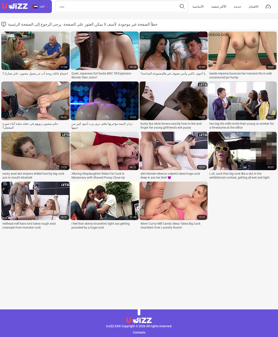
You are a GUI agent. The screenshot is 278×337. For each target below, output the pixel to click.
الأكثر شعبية (218, 6)
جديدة (237, 6)
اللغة (39, 6)
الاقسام (253, 6)
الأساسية (198, 6)
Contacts (139, 332)
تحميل (268, 7)
